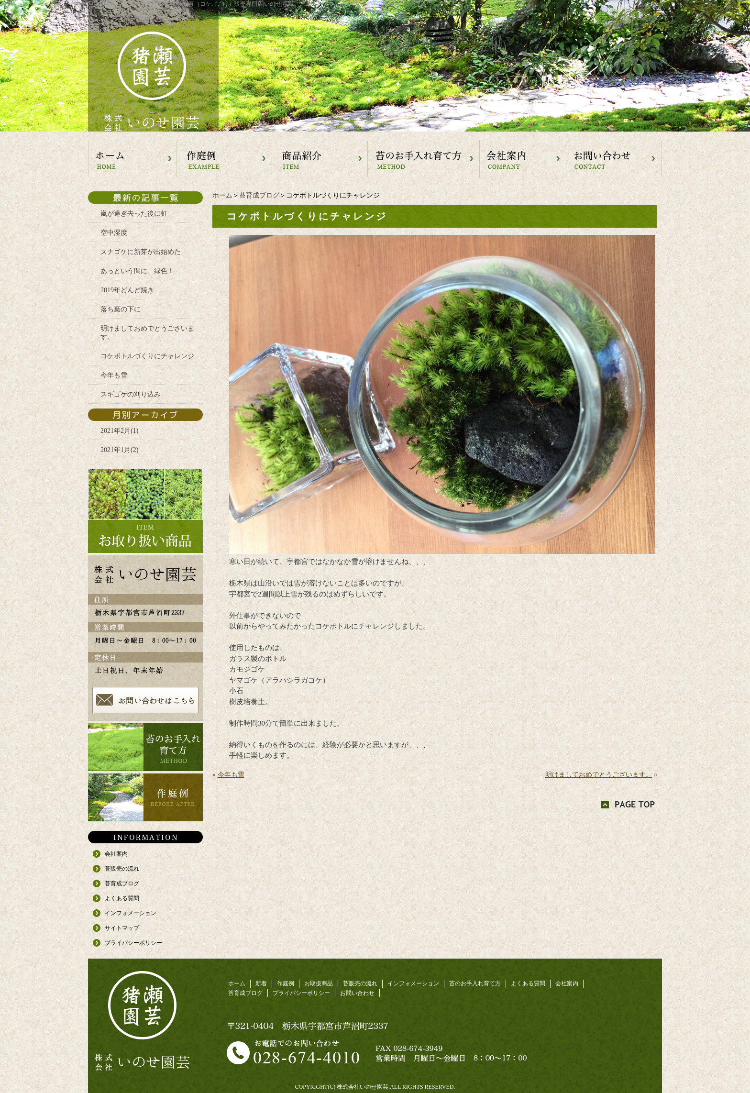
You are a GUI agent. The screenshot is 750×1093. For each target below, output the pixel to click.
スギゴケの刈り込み (130, 394)
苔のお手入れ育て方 (475, 983)
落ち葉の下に (120, 309)
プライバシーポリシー (133, 942)
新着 (261, 983)
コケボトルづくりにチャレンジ (147, 356)
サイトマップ (122, 928)
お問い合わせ (357, 993)
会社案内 (116, 853)
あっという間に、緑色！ (137, 271)
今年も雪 (231, 774)
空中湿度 (113, 232)
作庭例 (285, 983)
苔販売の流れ (122, 868)
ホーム (222, 195)
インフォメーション (130, 913)
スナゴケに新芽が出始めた (140, 251)
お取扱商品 (318, 983)
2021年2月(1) (119, 430)
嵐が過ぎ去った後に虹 (133, 213)
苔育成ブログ (259, 195)
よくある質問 (122, 898)
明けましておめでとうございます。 (598, 774)
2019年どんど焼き (127, 290)
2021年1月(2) (119, 449)
